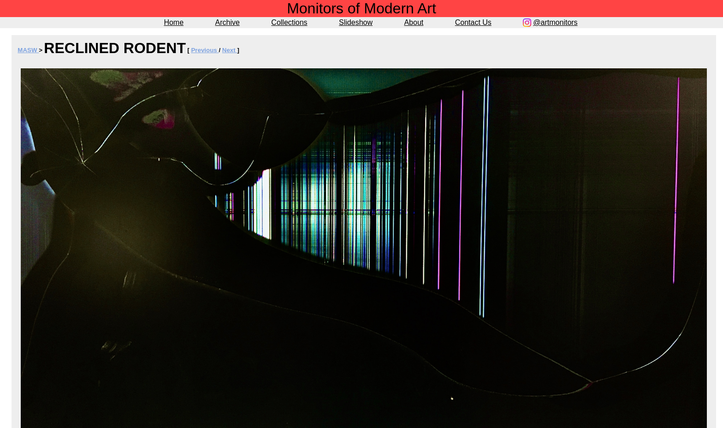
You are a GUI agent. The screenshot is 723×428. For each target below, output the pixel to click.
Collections (289, 22)
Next (229, 50)
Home (174, 22)
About (413, 22)
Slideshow (356, 22)
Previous (205, 50)
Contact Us (473, 22)
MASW (28, 50)
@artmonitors (555, 22)
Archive (227, 22)
